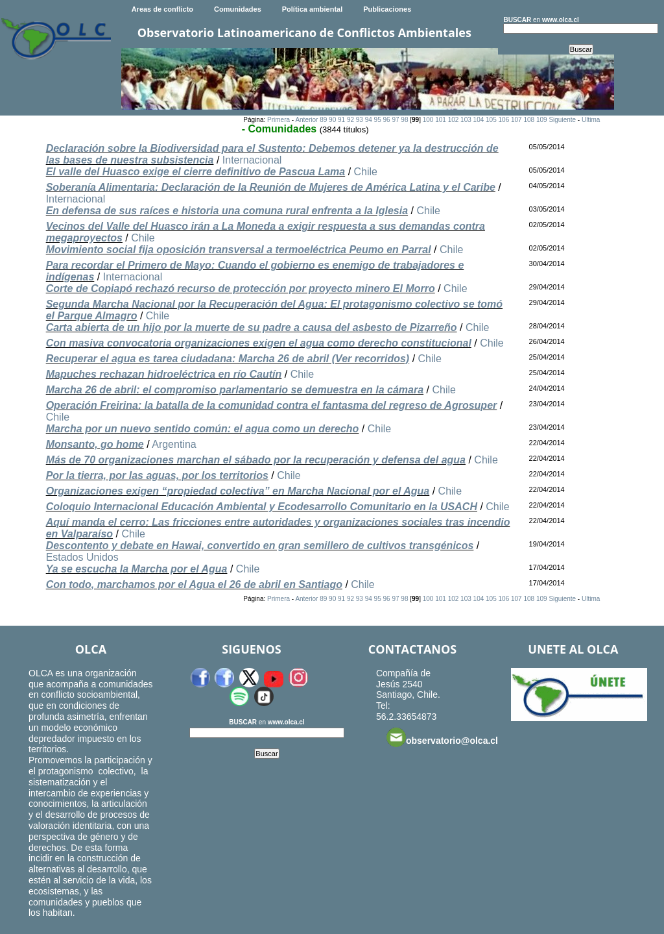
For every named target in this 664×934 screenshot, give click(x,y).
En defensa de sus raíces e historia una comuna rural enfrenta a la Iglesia (227, 210)
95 (377, 119)
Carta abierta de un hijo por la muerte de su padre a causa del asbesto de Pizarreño (251, 327)
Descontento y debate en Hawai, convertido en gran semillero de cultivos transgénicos (260, 545)
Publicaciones (387, 9)
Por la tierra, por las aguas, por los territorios (157, 475)
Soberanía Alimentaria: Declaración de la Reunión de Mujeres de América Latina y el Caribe (270, 187)
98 (404, 119)
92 (350, 119)
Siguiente (562, 119)
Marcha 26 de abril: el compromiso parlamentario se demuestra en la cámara (234, 389)
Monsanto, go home (95, 444)
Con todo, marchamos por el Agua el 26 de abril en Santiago (194, 584)
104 (478, 119)
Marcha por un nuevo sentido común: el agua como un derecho (202, 428)
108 (528, 119)
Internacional (252, 160)
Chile (365, 171)
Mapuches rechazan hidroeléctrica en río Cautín (164, 374)
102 (453, 119)
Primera (278, 119)
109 (541, 119)
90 (332, 119)
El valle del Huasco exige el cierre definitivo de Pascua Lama (196, 171)
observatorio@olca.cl (442, 737)
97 (395, 119)
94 (368, 119)
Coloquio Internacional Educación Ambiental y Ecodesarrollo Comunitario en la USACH (261, 506)
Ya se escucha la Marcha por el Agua (137, 568)
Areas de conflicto (162, 9)
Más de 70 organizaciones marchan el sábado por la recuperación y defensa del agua (256, 459)
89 (323, 119)
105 (491, 119)
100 (428, 119)
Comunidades (237, 9)
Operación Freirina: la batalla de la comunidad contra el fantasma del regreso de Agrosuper (271, 405)
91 (341, 119)
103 (465, 119)
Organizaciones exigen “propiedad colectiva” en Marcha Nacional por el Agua (238, 491)
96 (386, 119)
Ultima (591, 119)
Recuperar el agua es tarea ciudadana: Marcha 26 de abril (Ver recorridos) (228, 358)
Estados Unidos (82, 557)
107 (516, 119)
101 (440, 119)
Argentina (174, 444)
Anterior (306, 119)
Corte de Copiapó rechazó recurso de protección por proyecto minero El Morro (240, 288)
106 (504, 119)
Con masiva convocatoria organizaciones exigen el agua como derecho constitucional (258, 343)
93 (359, 119)
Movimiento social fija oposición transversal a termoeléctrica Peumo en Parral (238, 249)
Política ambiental (312, 9)
